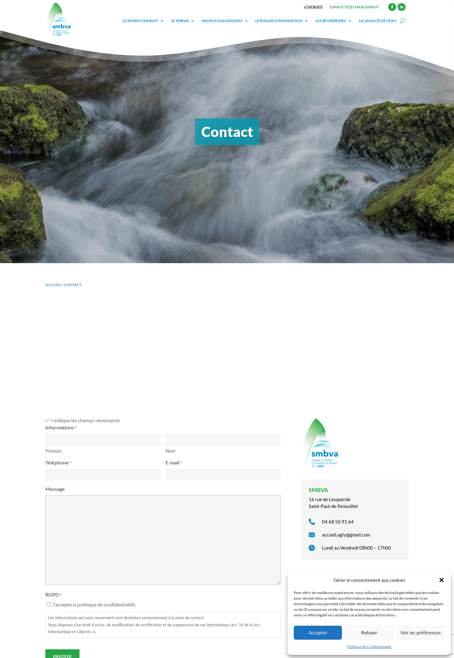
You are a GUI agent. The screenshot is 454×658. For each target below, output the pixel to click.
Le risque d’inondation (278, 20)
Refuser (369, 632)
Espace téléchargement (354, 7)
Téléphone (58, 462)
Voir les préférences (420, 632)
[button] (441, 580)
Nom (170, 451)
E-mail (174, 462)
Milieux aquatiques (222, 20)
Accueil (53, 284)
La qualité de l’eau (378, 20)
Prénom (53, 451)
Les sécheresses (331, 20)
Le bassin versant (140, 20)
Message (55, 489)
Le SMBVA (180, 20)
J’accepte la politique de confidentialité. (94, 604)
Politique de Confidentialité (369, 646)
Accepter (318, 632)
